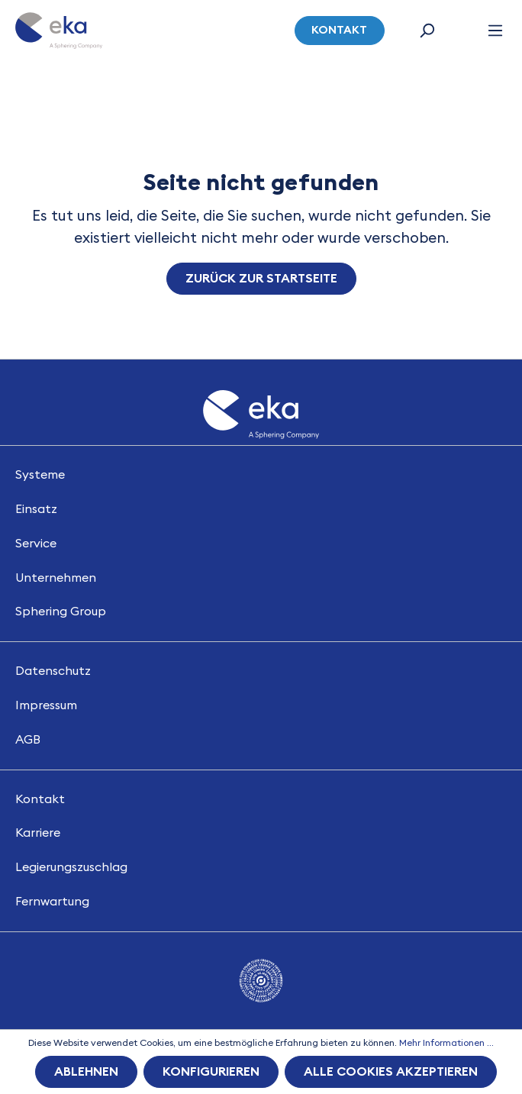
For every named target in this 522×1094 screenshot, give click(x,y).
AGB (27, 740)
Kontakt (339, 30)
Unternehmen (55, 578)
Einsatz (36, 509)
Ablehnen (86, 1072)
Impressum (46, 705)
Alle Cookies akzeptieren (391, 1072)
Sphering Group (60, 611)
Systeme (40, 475)
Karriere (37, 833)
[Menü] (495, 30)
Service (35, 543)
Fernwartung (52, 902)
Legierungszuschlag (71, 867)
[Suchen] (426, 30)
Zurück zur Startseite (261, 279)
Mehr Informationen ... (446, 1042)
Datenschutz (53, 671)
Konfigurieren (211, 1072)
